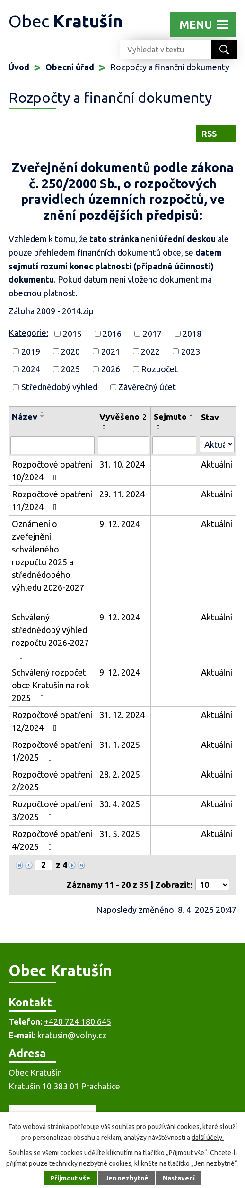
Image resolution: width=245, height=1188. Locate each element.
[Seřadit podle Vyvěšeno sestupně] (104, 429)
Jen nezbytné (127, 1178)
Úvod (19, 67)
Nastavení (179, 1178)
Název (24, 416)
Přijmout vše (70, 1178)
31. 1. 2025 (119, 744)
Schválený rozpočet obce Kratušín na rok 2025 (50, 685)
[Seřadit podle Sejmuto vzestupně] (159, 425)
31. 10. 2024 (122, 464)
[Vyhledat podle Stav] (217, 444)
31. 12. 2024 (122, 714)
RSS (216, 132)
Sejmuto (174, 416)
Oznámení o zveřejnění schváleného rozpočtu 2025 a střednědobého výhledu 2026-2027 (48, 562)
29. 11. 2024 (122, 494)
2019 (30, 351)
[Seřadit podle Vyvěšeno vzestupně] (104, 425)
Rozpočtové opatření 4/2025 (52, 840)
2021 (110, 351)
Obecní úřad (69, 67)
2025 (70, 369)
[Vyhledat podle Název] (52, 445)
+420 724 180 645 (77, 1021)
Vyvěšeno (123, 416)
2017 (152, 333)
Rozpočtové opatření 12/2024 (52, 721)
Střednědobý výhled (59, 387)
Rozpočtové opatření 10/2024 (52, 471)
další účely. (208, 1137)
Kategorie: (28, 332)
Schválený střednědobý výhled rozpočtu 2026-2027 (50, 636)
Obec (66, 21)
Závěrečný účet (147, 387)
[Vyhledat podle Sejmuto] (174, 445)
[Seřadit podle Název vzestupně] (42, 412)
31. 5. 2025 (119, 833)
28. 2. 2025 (119, 774)
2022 (150, 351)
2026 (110, 369)
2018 (192, 333)
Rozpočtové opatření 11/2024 (52, 500)
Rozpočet (159, 369)
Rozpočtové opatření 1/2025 (52, 751)
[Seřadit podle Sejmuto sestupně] (159, 429)
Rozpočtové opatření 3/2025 (52, 810)
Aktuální (216, 464)
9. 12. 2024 (119, 523)
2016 (112, 333)
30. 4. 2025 (119, 804)
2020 (70, 351)
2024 (30, 369)
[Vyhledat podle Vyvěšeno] (123, 445)
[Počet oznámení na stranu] (212, 884)
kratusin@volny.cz (71, 1035)
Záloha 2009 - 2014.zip (51, 311)
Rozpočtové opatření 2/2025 (52, 781)
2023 (190, 351)
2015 (72, 333)
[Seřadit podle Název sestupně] (42, 416)
